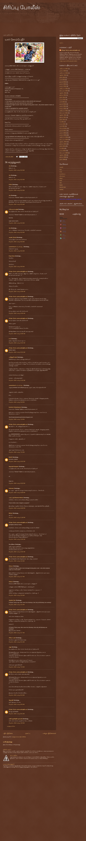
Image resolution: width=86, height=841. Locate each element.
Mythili (10, 457)
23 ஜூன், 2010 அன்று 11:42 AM (17, 380)
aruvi (61, 180)
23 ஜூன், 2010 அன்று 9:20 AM (16, 241)
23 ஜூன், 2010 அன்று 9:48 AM (16, 266)
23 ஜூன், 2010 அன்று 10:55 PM (17, 492)
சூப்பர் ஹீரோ (13, 755)
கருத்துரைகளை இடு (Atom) (19, 736)
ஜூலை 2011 (63, 117)
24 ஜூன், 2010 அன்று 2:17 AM (16, 576)
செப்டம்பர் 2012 (64, 90)
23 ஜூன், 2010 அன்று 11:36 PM (17, 517)
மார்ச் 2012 (62, 101)
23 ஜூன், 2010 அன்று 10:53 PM (17, 483)
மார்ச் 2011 (62, 126)
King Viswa (12, 256)
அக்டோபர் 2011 (64, 110)
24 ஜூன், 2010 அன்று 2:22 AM (16, 604)
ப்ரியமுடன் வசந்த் (13, 209)
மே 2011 (62, 121)
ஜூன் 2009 (62, 159)
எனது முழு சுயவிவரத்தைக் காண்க (68, 61)
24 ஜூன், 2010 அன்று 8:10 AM (16, 695)
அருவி (61, 167)
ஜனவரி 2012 (63, 104)
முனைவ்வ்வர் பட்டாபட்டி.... (16, 246)
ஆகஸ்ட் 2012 (63, 93)
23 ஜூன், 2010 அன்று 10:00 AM (17, 291)
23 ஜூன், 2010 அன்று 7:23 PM (16, 419)
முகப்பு (27, 733)
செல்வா (11, 566)
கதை (61, 171)
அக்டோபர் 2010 (64, 137)
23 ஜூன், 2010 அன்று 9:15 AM (16, 204)
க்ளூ (61, 169)
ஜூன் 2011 (62, 119)
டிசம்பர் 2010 (63, 133)
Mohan (10, 513)
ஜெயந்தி (11, 700)
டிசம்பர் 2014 (63, 70)
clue (61, 182)
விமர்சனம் (62, 176)
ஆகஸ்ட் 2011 (63, 115)
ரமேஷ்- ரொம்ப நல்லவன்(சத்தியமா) (18, 271)
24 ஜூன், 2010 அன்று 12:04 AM (17, 539)
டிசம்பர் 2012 (63, 84)
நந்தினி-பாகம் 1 (7, 749)
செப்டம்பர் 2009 (64, 153)
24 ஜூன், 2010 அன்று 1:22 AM (16, 561)
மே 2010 (62, 148)
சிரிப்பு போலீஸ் (21, 7)
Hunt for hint (63, 187)
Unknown (11, 488)
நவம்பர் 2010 (63, 135)
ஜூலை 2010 (63, 144)
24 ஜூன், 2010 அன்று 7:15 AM (16, 667)
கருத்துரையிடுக (11, 726)
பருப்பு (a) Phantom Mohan (16, 497)
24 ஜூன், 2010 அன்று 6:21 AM (16, 642)
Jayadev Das (12, 600)
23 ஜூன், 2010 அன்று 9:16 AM (16, 232)
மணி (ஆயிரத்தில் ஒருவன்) (16, 718)
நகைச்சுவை (62, 174)
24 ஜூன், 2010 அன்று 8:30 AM (16, 704)
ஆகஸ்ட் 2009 (63, 155)
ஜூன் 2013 (62, 77)
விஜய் (61, 178)
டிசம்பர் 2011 (63, 106)
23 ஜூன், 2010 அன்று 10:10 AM (17, 343)
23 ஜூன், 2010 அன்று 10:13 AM (17, 352)
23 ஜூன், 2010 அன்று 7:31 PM (16, 452)
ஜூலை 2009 (63, 157)
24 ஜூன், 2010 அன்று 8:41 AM (16, 713)
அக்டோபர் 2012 (64, 88)
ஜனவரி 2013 (63, 82)
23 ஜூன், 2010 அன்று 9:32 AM (16, 251)
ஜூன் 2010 (62, 146)
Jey (10, 166)
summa (61, 189)
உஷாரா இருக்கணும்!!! (8, 764)
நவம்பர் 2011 (63, 108)
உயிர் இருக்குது (7, 742)
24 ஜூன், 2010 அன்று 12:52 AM (17, 551)
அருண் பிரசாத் (12, 237)
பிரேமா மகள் (12, 637)
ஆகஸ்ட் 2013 (63, 75)
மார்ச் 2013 (62, 79)
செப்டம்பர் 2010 (64, 139)
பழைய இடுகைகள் (49, 733)
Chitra (10, 184)
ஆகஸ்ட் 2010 (63, 141)
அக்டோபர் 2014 (64, 73)
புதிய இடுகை (8, 733)
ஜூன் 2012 (62, 97)
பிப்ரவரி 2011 (63, 128)
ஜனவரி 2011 (63, 130)
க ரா (10, 338)
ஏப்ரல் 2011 (63, 124)
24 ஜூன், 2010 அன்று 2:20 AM (16, 595)
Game (61, 185)
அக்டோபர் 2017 (64, 68)
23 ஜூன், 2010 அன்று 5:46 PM (16, 402)
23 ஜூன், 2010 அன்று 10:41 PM (17, 461)
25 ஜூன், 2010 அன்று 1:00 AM (16, 723)
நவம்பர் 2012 (63, 86)
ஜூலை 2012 (63, 95)
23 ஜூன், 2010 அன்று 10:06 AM (17, 333)
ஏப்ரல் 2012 (63, 99)
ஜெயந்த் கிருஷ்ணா (14, 466)
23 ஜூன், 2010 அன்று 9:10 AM (16, 170)
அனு (10, 647)
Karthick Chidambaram (15, 407)
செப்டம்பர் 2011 (64, 113)
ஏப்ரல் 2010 (63, 150)
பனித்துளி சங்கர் (13, 357)
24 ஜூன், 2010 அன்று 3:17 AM (16, 632)
